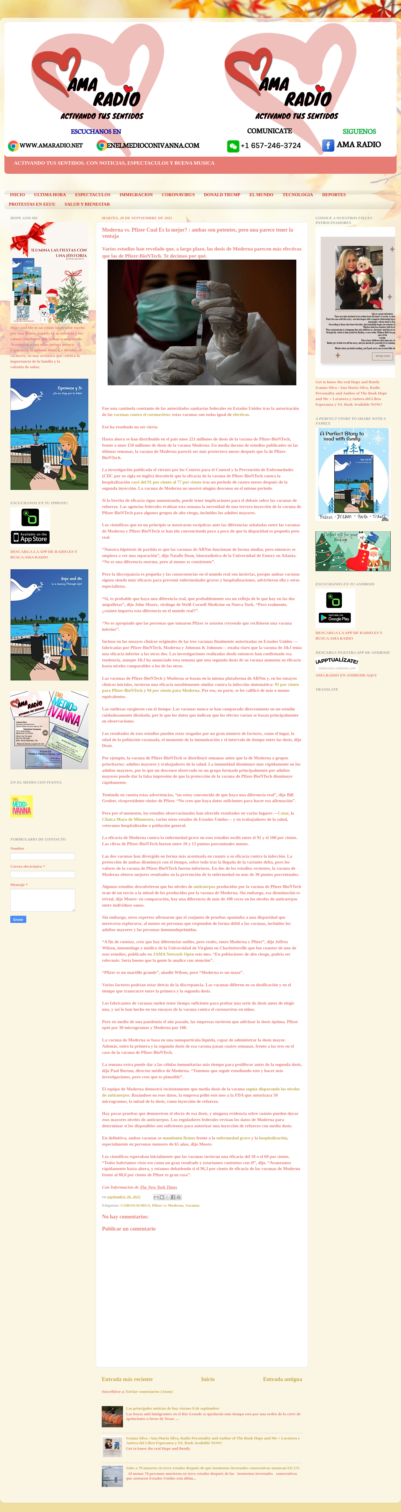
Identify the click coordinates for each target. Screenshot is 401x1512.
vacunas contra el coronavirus (142, 414)
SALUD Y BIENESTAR (87, 204)
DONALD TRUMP (222, 194)
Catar (283, 813)
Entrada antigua (282, 1379)
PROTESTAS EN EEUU (32, 204)
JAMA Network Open (173, 954)
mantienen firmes (178, 1138)
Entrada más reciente (127, 1379)
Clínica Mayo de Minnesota (127, 819)
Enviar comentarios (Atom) (149, 1391)
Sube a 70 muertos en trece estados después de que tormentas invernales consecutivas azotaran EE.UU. (213, 1468)
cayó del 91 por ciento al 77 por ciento (166, 482)
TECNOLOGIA (297, 194)
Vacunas (192, 1205)
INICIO (17, 194)
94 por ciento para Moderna (173, 690)
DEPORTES (334, 194)
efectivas (241, 414)
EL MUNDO (261, 194)
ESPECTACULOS (93, 194)
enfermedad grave (233, 1138)
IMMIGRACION (136, 194)
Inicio (208, 1379)
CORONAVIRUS (178, 194)
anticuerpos (204, 886)
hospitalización (273, 1138)
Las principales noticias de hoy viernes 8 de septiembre (172, 1408)
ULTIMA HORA (50, 194)
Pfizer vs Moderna (167, 1205)
